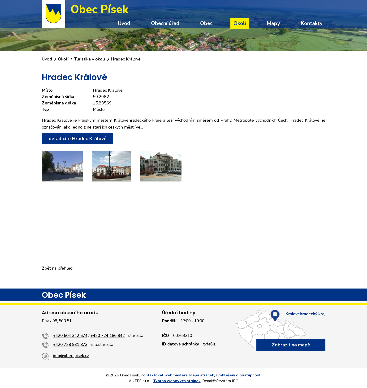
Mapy (273, 23)
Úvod (124, 23)
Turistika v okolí (89, 59)
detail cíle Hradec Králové (77, 138)
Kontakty (311, 23)
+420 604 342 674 (70, 335)
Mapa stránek (201, 375)
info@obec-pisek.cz (71, 355)
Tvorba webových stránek (177, 381)
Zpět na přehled (57, 268)
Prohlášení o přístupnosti (239, 375)
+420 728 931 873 (70, 344)
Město (99, 109)
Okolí (239, 23)
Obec (206, 23)
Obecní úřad (165, 23)
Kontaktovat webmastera (164, 375)
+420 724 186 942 (108, 335)
